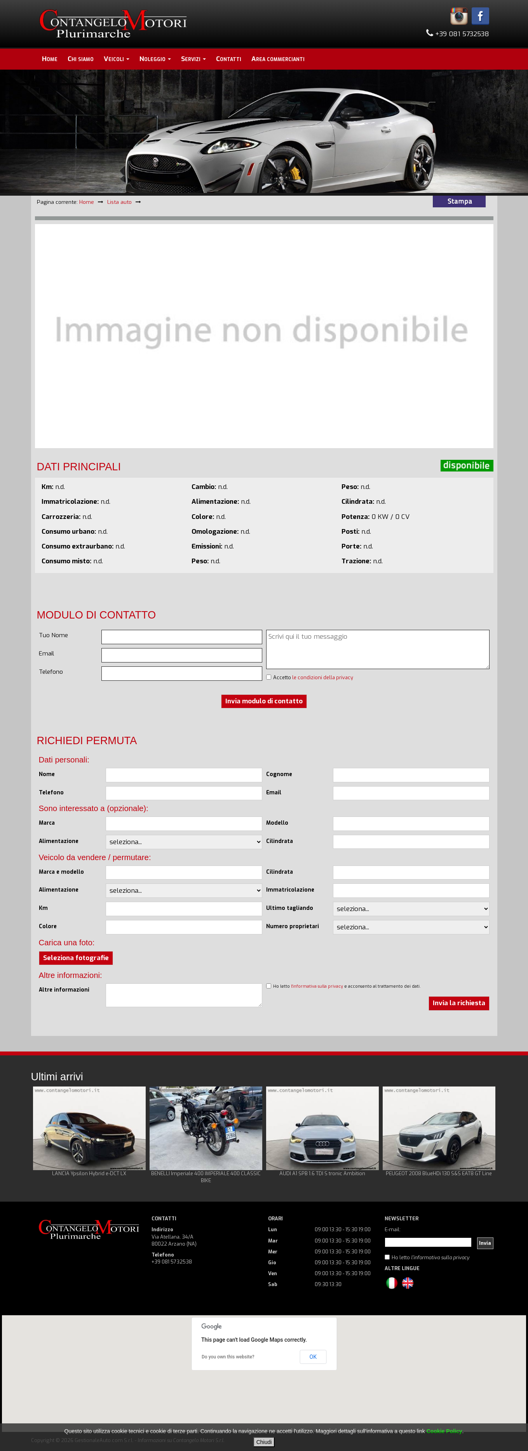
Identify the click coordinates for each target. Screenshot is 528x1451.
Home (50, 58)
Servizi (193, 58)
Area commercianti (278, 58)
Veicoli (116, 58)
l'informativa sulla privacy (317, 986)
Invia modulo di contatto (264, 701)
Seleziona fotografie (76, 957)
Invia (485, 1243)
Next (485, 1135)
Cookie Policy (444, 1431)
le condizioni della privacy (322, 677)
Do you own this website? (228, 1357)
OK (313, 1357)
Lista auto (119, 201)
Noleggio (155, 58)
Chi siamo (81, 58)
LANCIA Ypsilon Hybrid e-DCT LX (89, 1173)
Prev (43, 1135)
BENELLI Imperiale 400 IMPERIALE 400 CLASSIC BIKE (206, 1177)
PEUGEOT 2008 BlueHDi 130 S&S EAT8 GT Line (439, 1173)
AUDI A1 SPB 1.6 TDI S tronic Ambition (322, 1173)
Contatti (228, 58)
